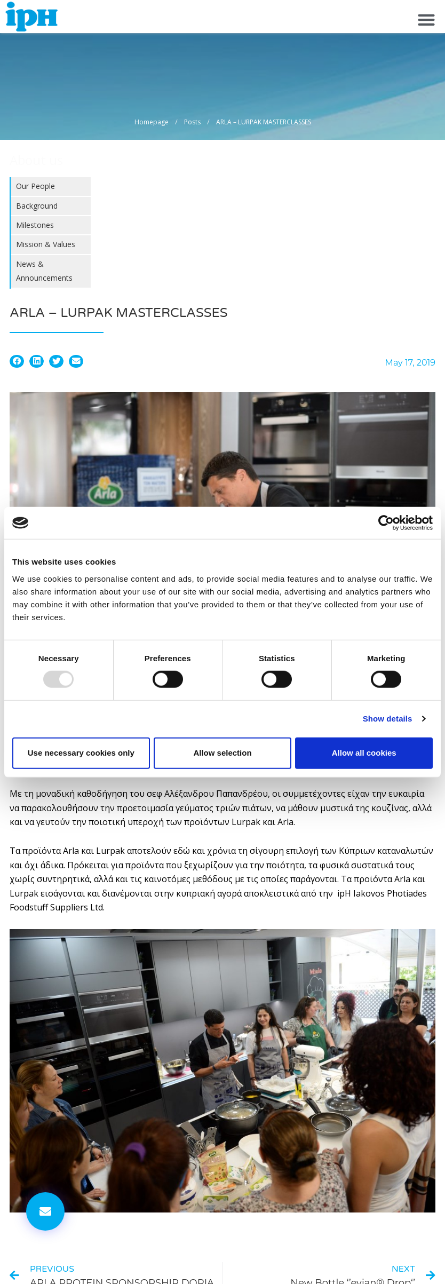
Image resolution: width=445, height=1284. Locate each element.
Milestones (35, 225)
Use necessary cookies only (81, 752)
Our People (35, 186)
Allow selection (222, 752)
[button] (426, 19)
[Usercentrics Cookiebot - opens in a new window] (386, 523)
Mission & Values (45, 244)
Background (37, 206)
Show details (387, 718)
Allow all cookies (364, 752)
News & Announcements (44, 271)
